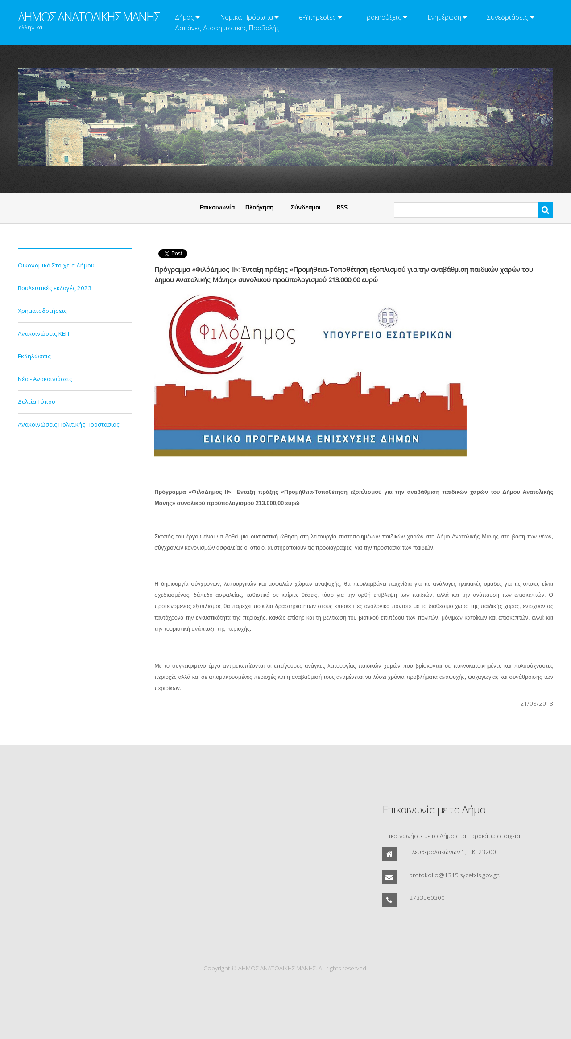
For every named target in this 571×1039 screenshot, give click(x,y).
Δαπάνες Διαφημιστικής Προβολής (227, 27)
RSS (342, 207)
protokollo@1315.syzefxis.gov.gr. (454, 875)
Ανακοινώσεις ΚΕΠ (43, 333)
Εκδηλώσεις (34, 356)
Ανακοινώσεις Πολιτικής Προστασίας (69, 424)
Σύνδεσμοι (306, 207)
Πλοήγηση (259, 207)
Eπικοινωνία (217, 207)
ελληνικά (30, 27)
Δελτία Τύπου (36, 402)
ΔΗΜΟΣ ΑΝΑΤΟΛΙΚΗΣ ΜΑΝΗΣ (89, 17)
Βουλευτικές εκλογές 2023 (54, 288)
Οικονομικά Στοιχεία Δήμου (56, 265)
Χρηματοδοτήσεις (42, 311)
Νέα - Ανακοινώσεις (45, 379)
